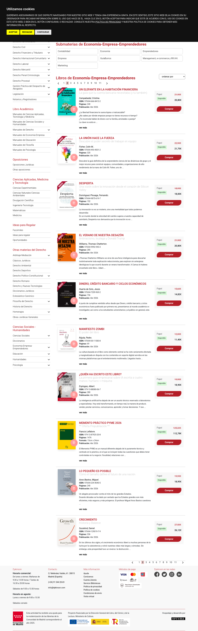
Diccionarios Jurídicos (23, 291)
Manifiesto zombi (91, 329)
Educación (18, 353)
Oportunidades (20, 240)
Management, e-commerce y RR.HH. (160, 58)
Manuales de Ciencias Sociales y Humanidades (28, 123)
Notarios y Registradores (25, 99)
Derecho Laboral (20, 64)
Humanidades (19, 359)
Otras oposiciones (21, 169)
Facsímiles (18, 230)
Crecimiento (88, 519)
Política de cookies (91, 590)
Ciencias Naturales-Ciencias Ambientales (26, 194)
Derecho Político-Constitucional (28, 275)
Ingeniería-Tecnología (23, 205)
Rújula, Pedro (85, 337)
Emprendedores (150, 51)
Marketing (63, 65)
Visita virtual (88, 596)
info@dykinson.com (56, 588)
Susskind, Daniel (87, 528)
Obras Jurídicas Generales (25, 317)
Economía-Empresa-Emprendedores (22, 347)
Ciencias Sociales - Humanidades (24, 328)
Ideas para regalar (21, 235)
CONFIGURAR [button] (43, 32)
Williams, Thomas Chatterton (93, 244)
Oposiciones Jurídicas (23, 164)
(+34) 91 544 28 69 (56, 582)
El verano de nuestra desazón (101, 235)
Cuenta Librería (89, 580)
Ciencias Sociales (21, 335)
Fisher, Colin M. (86, 146)
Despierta (86, 183)
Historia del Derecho (22, 306)
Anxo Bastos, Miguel (88, 479)
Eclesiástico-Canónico (23, 296)
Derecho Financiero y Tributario (28, 52)
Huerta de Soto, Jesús (89, 289)
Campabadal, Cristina (89, 98)
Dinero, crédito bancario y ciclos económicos (112, 283)
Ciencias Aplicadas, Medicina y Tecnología (30, 181)
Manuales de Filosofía (23, 145)
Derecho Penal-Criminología (26, 75)
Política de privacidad (92, 586)
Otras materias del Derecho (29, 249)
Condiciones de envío (92, 593)
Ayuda (86, 573)
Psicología (18, 365)
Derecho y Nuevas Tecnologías (27, 286)
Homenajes (18, 311)
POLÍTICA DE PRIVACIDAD (108, 22)
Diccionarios (19, 341)
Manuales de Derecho (23, 129)
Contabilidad (64, 51)
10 (95, 83)
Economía (105, 51)
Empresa (62, 58)
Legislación (18, 94)
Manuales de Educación (24, 140)
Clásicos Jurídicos (21, 260)
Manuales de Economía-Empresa (29, 135)
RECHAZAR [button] (27, 32)
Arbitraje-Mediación (22, 255)
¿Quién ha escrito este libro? (100, 374)
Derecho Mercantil (21, 69)
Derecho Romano (21, 281)
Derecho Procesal (21, 81)
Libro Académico (23, 109)
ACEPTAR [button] (13, 32)
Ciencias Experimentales (24, 188)
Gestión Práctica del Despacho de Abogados (29, 87)
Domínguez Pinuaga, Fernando (93, 195)
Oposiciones (20, 159)
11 (100, 83)
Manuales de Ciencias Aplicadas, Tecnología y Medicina (28, 115)
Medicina (17, 215)
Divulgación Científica (23, 200)
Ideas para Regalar (24, 225)
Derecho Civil (19, 47)
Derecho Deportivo (22, 270)
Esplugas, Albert (86, 386)
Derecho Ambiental (22, 265)
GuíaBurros (105, 58)
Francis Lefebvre (87, 431)
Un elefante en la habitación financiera (108, 89)
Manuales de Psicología (24, 150)
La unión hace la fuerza (96, 138)
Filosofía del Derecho (23, 301)
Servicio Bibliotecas (91, 583)
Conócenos (88, 577)
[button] (48, 47)
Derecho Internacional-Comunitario (29, 58)
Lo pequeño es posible (95, 471)
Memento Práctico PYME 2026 (100, 423)
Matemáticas (19, 210)
